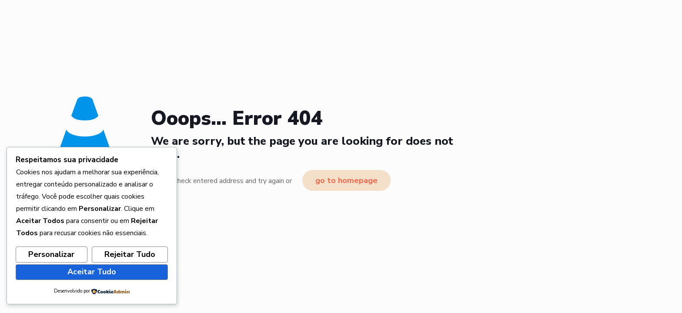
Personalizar (51, 254)
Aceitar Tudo (91, 271)
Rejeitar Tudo (129, 254)
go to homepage (346, 180)
